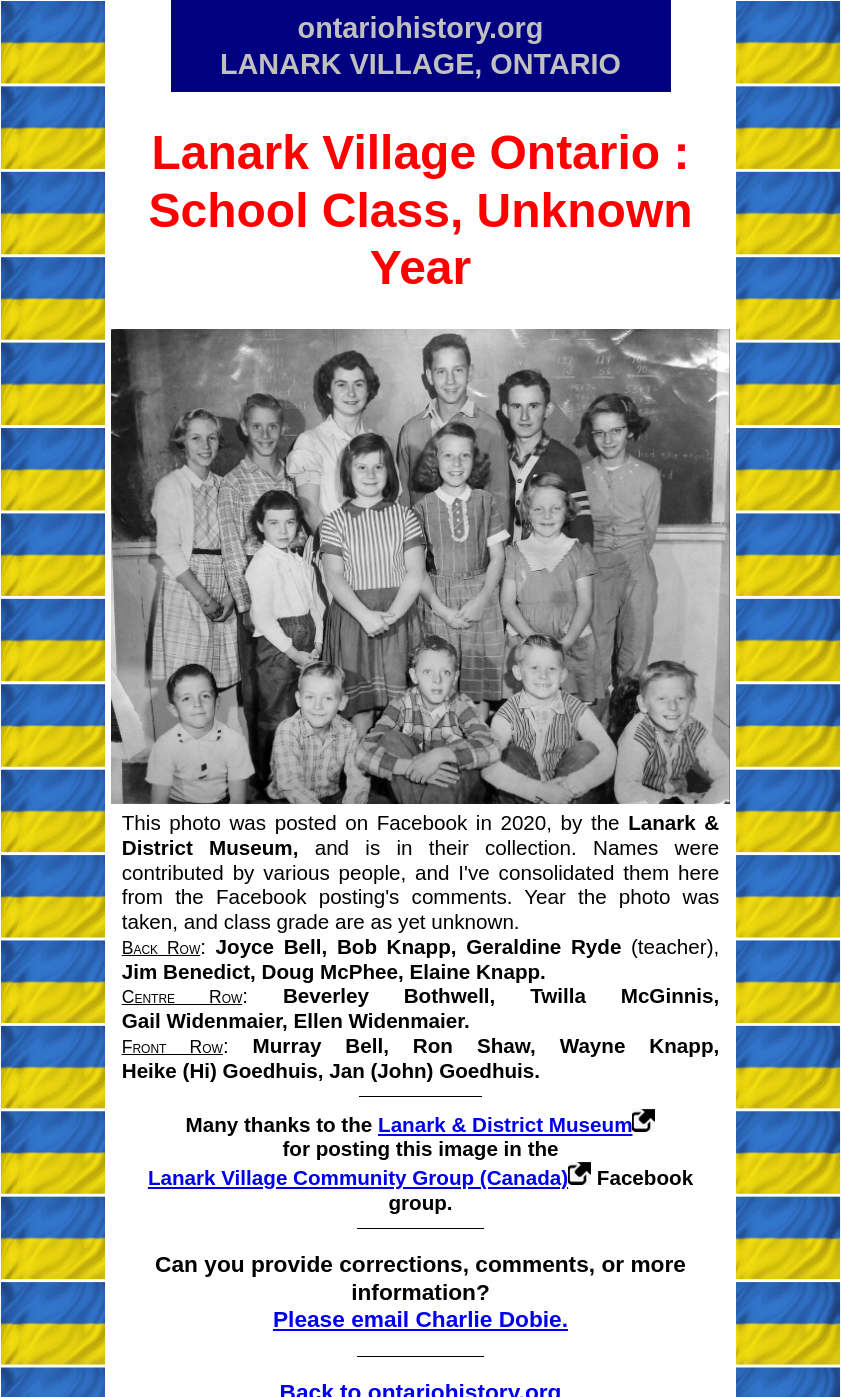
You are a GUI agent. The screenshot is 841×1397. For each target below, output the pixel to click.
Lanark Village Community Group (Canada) (358, 1177)
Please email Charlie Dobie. (420, 1319)
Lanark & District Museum (505, 1124)
